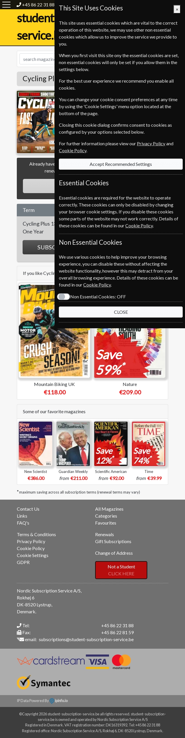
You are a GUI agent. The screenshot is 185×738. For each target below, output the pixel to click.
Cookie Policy (31, 548)
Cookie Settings (32, 555)
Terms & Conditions (36, 534)
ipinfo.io (59, 700)
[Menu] (6, 4)
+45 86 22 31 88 (38, 4)
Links (22, 515)
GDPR (23, 562)
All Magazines (109, 509)
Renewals (104, 534)
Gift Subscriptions (113, 541)
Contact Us (28, 509)
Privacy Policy (31, 541)
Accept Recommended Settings (121, 164)
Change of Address (114, 553)
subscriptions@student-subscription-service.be (86, 639)
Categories (106, 515)
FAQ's (23, 522)
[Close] (177, 9)
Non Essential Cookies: (98, 296)
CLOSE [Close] (121, 312)
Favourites (105, 522)
